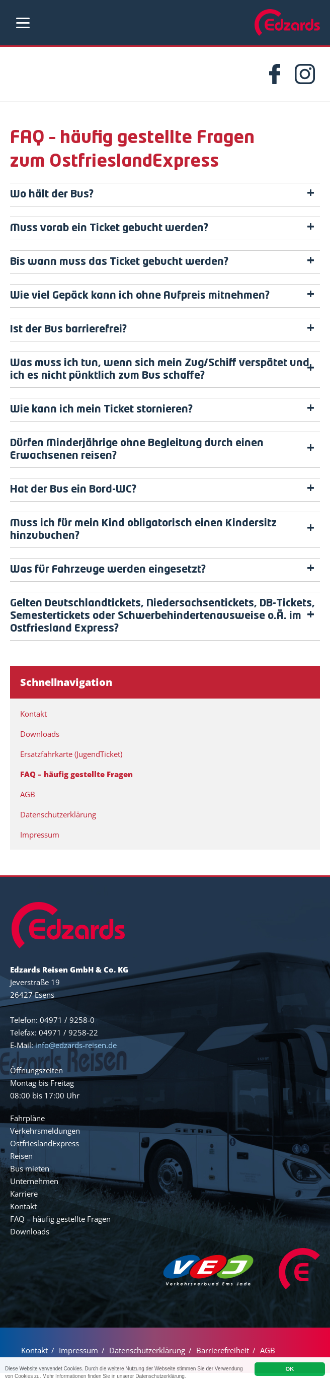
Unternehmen (34, 1193)
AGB (27, 806)
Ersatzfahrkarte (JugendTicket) (71, 766)
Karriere (24, 1206)
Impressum (39, 847)
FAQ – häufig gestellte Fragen (76, 786)
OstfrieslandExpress (44, 1155)
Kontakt (33, 726)
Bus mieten (29, 1180)
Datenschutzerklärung (58, 826)
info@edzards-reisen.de (76, 1057)
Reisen (21, 1168)
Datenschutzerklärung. (211, 1376)
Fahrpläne (27, 1130)
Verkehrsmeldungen (45, 1143)
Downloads (39, 746)
